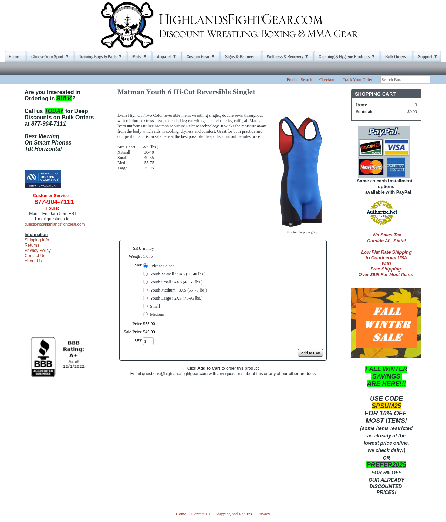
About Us (33, 261)
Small (155, 306)
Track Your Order (357, 79)
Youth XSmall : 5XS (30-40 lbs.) (177, 274)
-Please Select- (162, 265)
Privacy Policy (38, 250)
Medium (157, 314)
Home (181, 513)
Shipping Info (37, 239)
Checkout (327, 79)
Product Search (299, 79)
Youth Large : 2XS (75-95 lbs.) (176, 298)
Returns (32, 245)
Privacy (263, 513)
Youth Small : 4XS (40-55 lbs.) (176, 282)
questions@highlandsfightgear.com (55, 224)
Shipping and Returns (234, 513)
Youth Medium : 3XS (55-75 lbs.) (178, 290)
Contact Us (35, 255)
